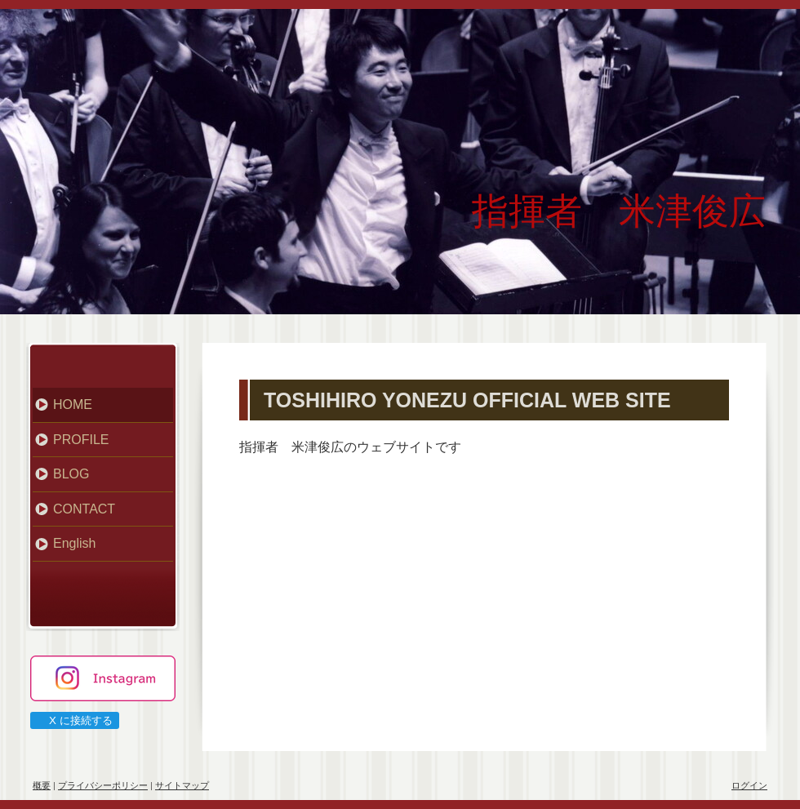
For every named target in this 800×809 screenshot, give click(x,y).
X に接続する (74, 720)
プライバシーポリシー (103, 785)
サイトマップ (182, 785)
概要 (42, 785)
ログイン (749, 785)
